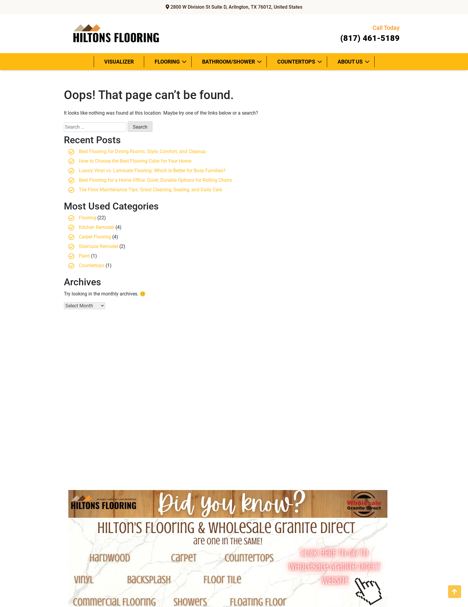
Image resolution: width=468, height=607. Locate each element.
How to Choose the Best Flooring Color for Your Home (135, 161)
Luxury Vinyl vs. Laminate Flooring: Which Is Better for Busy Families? (152, 170)
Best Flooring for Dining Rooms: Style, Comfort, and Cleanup (142, 151)
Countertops (296, 61)
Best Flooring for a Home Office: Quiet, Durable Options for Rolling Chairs (155, 180)
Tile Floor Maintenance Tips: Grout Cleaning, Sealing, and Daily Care (150, 189)
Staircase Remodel (98, 246)
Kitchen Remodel (96, 227)
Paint (84, 256)
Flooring (167, 61)
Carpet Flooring (95, 237)
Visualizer (119, 61)
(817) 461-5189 (368, 33)
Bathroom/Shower (228, 61)
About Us (350, 61)
